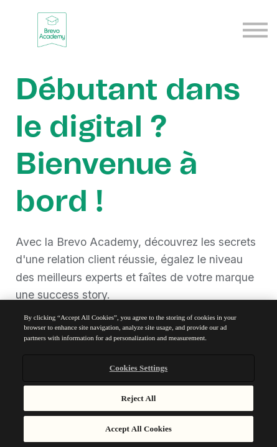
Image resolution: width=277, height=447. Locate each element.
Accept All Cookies (138, 428)
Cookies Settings (138, 367)
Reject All (138, 398)
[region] (138, 373)
